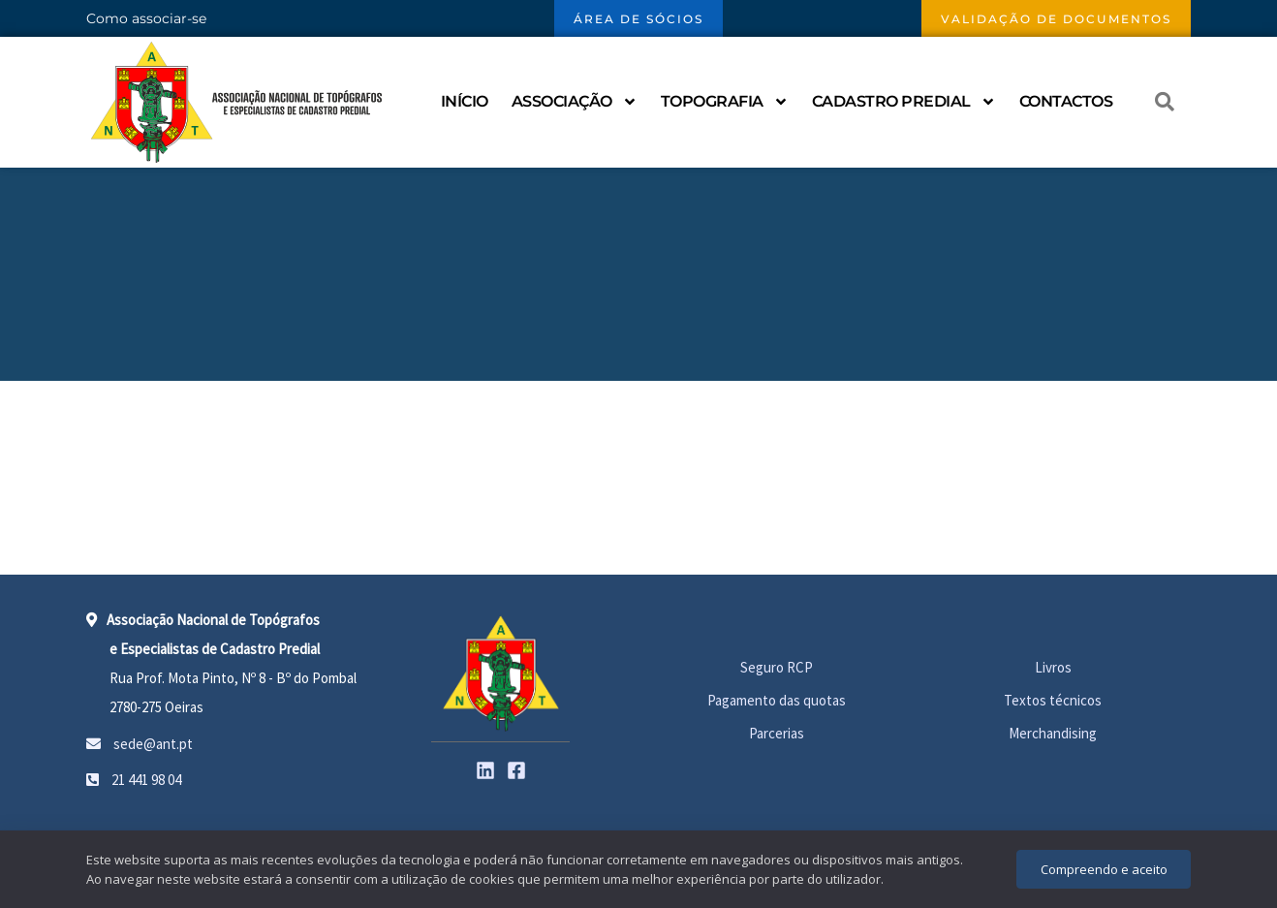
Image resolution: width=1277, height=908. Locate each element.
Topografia (725, 101)
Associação (575, 101)
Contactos (1066, 101)
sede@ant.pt (139, 744)
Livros (1053, 667)
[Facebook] (516, 770)
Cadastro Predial (904, 101)
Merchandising (1053, 733)
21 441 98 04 (133, 779)
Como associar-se (146, 18)
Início (464, 101)
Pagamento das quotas (776, 700)
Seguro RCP (776, 667)
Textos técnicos (1053, 700)
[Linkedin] (485, 770)
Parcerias (776, 733)
